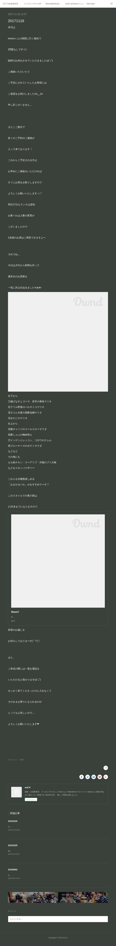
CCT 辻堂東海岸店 (10, 4)
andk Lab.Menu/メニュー (74, 4)
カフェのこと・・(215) (16, 763)
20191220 (12, 824)
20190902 (12, 873)
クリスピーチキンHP (32, 4)
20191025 (12, 848)
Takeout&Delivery (52, 4)
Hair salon (91, 4)
